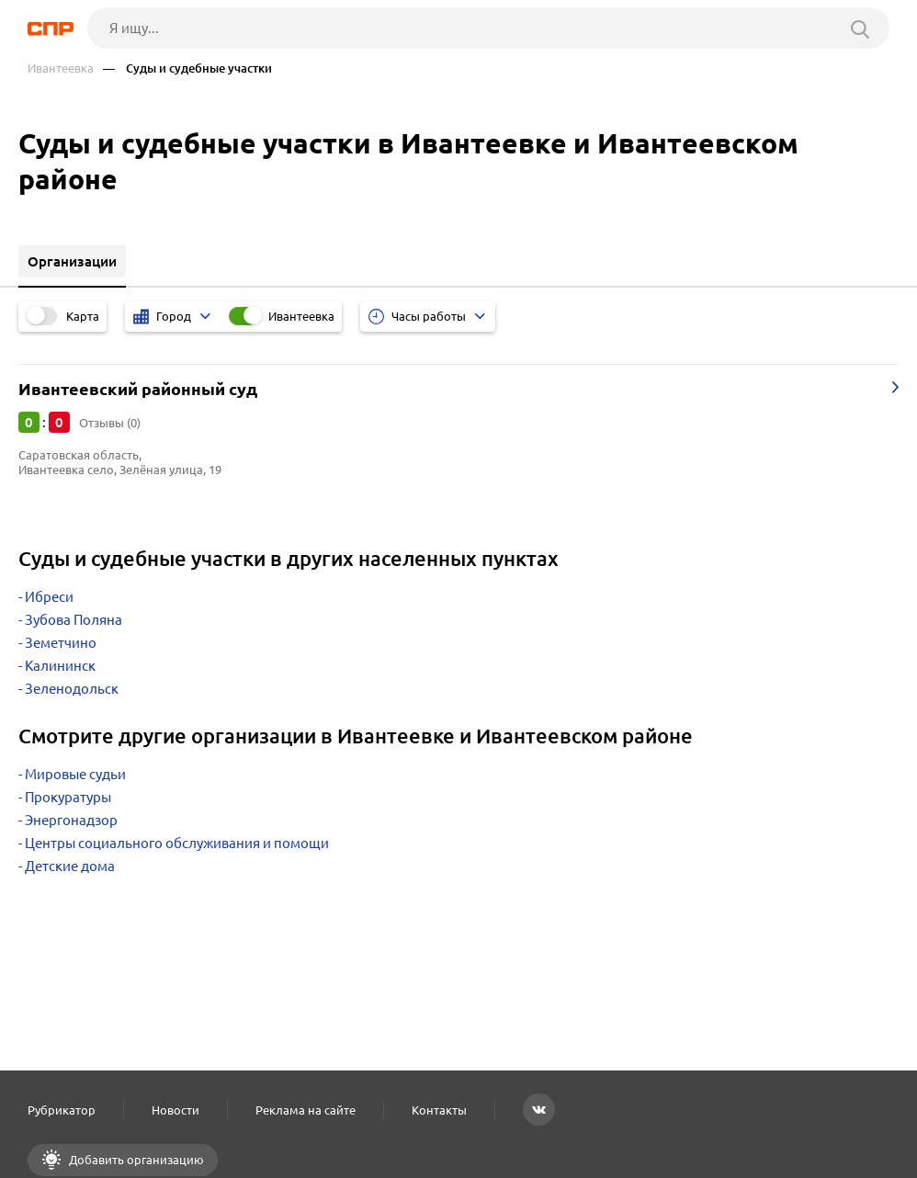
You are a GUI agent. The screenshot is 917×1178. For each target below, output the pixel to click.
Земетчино (60, 643)
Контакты (439, 1110)
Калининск (60, 666)
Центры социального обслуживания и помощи (177, 843)
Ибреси (49, 597)
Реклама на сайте (305, 1110)
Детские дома (70, 866)
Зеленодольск (72, 689)
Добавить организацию (135, 1159)
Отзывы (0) (110, 422)
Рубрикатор (62, 1110)
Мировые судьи (75, 774)
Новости (175, 1110)
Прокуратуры (68, 797)
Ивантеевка (61, 68)
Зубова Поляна (73, 620)
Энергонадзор (71, 820)
